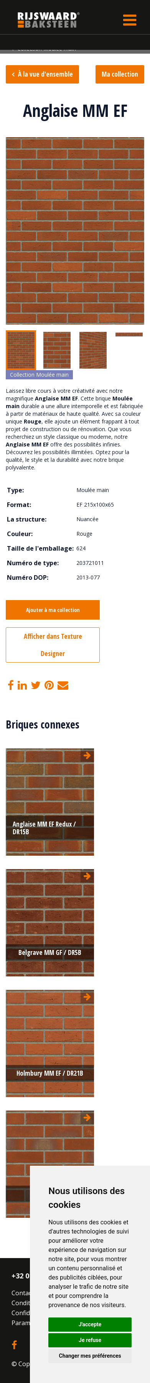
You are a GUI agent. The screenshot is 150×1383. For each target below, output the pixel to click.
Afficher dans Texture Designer (53, 645)
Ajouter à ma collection (53, 610)
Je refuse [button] (90, 1340)
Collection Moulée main (39, 374)
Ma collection (120, 74)
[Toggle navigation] (129, 20)
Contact (23, 1293)
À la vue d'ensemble (45, 74)
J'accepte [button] (90, 1324)
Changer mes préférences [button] (90, 1356)
